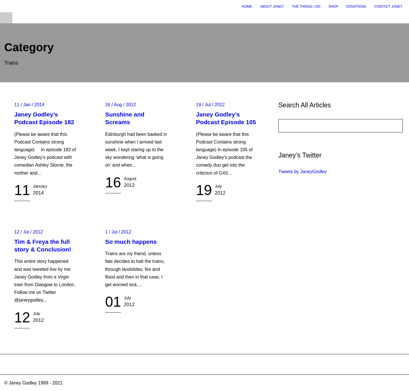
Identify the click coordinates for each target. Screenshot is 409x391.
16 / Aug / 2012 (120, 104)
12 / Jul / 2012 (28, 232)
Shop (333, 7)
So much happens (131, 241)
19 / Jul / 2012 (210, 104)
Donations (356, 7)
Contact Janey (388, 7)
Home (247, 7)
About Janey (272, 7)
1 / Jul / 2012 (118, 232)
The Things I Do (306, 7)
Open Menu (6, 17)
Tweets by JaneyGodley (302, 171)
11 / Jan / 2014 (29, 104)
